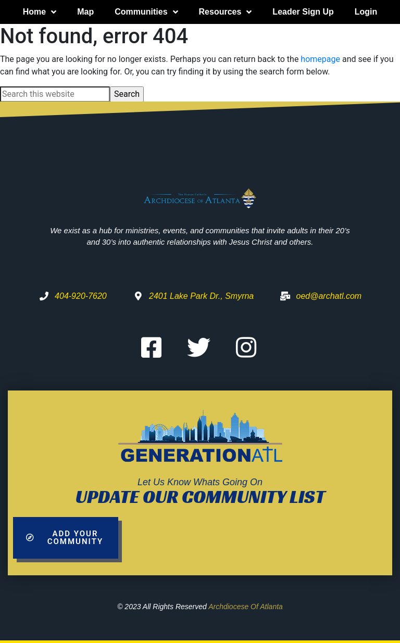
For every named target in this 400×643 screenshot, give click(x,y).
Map (85, 11)
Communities (146, 12)
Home (39, 12)
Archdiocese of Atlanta (245, 606)
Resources (225, 12)
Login (366, 11)
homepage (320, 59)
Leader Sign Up (302, 11)
